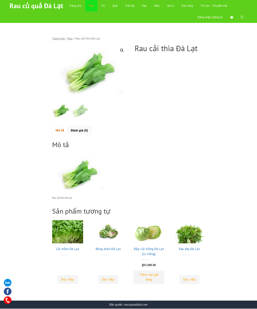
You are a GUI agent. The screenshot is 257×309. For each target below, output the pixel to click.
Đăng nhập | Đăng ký (210, 17)
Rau (91, 5)
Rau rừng (187, 5)
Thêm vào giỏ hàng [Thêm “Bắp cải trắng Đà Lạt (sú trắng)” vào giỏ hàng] (148, 277)
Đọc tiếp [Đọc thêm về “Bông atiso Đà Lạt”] (108, 280)
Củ (103, 5)
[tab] (59, 131)
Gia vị (170, 5)
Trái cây (130, 5)
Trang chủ (75, 5)
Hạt (144, 5)
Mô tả (60, 131)
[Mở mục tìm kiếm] (242, 17)
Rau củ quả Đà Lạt (36, 5)
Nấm (157, 5)
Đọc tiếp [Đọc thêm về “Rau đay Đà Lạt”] (189, 280)
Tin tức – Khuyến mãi (214, 5)
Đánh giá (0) (79, 131)
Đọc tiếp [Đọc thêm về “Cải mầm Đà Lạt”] (67, 280)
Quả (114, 5)
